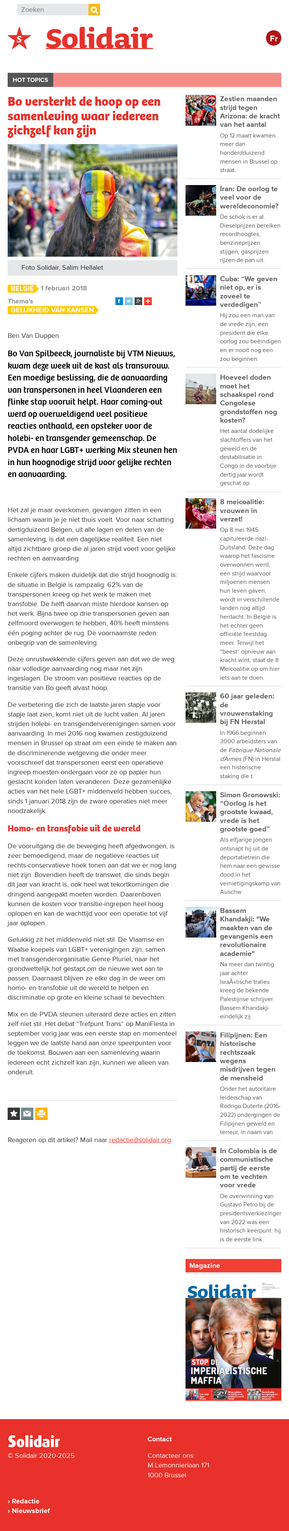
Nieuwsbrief (31, 1510)
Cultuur (194, 60)
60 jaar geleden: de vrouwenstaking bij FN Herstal (247, 709)
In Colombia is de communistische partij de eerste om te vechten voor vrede (248, 1168)
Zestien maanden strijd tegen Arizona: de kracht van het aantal (250, 112)
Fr (274, 39)
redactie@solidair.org (140, 1140)
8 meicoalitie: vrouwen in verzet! (242, 511)
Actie (111, 60)
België (26, 60)
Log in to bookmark (14, 1114)
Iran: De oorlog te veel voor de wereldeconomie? (249, 198)
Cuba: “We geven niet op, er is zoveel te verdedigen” (249, 292)
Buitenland (69, 60)
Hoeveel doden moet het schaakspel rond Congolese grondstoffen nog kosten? (248, 399)
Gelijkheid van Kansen (52, 310)
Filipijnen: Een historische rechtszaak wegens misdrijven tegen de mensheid (248, 1057)
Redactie (25, 1501)
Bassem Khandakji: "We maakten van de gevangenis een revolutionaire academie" (246, 932)
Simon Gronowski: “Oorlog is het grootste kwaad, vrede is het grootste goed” (250, 812)
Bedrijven (151, 60)
